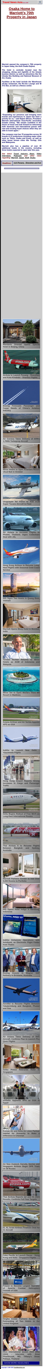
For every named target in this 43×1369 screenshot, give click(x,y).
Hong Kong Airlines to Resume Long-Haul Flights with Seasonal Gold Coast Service (21, 555)
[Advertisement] (21, 42)
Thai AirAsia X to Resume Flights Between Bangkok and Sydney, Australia (21, 835)
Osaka (32, 158)
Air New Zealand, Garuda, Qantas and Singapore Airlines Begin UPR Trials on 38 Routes (21, 1154)
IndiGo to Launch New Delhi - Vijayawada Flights (21, 740)
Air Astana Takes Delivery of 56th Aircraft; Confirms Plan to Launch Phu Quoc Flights (21, 1026)
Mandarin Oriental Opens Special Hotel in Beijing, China (21, 333)
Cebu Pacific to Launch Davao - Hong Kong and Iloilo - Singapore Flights (21, 1246)
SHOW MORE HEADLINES (16, 1363)
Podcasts (18, 156)
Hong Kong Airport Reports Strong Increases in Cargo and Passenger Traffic (21, 771)
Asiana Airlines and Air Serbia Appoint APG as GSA (21, 711)
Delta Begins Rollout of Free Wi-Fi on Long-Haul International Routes (21, 802)
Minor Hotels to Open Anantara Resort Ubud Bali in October (21, 458)
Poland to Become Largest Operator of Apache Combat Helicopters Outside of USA (21, 1276)
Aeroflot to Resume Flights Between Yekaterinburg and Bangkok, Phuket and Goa (21, 993)
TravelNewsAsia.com (19, 1367)
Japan (21, 158)
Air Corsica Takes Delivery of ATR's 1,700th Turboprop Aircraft (21, 427)
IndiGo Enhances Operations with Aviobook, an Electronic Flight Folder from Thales (21, 930)
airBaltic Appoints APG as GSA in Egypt (21, 1089)
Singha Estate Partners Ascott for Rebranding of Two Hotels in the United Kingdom (21, 1309)
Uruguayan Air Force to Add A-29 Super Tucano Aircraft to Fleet (21, 490)
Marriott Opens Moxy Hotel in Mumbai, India (21, 618)
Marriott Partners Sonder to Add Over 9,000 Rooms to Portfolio (21, 867)
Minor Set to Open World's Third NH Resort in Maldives (21, 681)
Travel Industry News (24, 154)
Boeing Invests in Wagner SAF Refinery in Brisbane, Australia (21, 962)
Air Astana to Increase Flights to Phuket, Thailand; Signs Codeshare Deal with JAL (21, 522)
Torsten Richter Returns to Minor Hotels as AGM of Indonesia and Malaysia (21, 649)
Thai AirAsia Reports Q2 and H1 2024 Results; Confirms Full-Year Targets (21, 1186)
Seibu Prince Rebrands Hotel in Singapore (21, 1058)
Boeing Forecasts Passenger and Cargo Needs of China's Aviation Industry (21, 396)
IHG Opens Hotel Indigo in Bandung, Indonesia (21, 898)
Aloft (27, 158)
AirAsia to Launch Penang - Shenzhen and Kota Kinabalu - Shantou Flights (21, 364)
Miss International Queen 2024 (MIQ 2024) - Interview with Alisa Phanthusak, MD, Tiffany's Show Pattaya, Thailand (21, 1343)
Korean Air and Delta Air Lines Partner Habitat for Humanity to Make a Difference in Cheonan (21, 1121)
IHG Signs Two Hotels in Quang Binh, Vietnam (21, 587)
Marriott (14, 158)
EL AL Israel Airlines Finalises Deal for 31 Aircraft (21, 1216)
